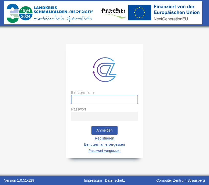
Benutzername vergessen (104, 144)
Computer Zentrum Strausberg (180, 180)
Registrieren (104, 138)
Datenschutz (115, 180)
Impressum (93, 180)
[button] (104, 130)
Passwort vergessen (104, 151)
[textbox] (104, 99)
